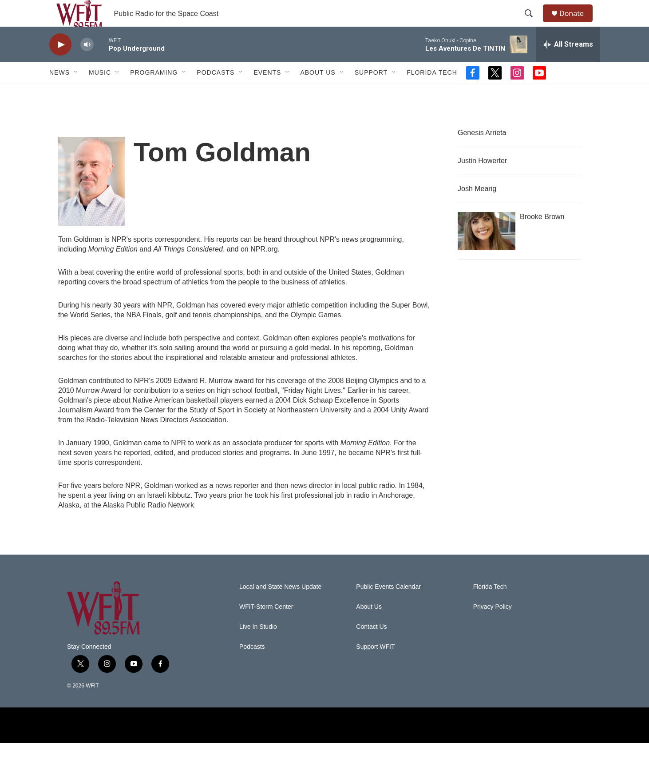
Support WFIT (375, 666)
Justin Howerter (482, 180)
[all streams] (568, 64)
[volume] (87, 65)
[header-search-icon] (532, 24)
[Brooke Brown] (486, 251)
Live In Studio (258, 646)
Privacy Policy (492, 626)
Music (100, 92)
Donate (577, 23)
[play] (60, 65)
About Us (317, 92)
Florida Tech (432, 92)
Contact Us (371, 646)
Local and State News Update (280, 606)
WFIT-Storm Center (266, 626)
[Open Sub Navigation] (76, 92)
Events (267, 92)
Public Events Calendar (388, 606)
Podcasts (215, 92)
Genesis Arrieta (482, 152)
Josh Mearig (477, 208)
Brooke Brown (542, 236)
